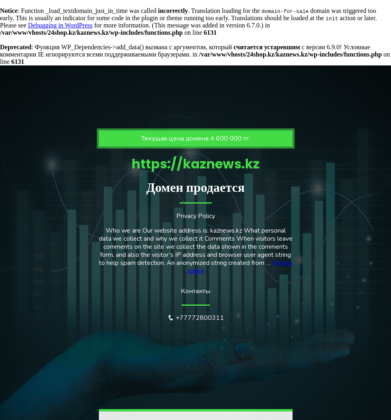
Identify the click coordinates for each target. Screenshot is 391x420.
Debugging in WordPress (60, 25)
